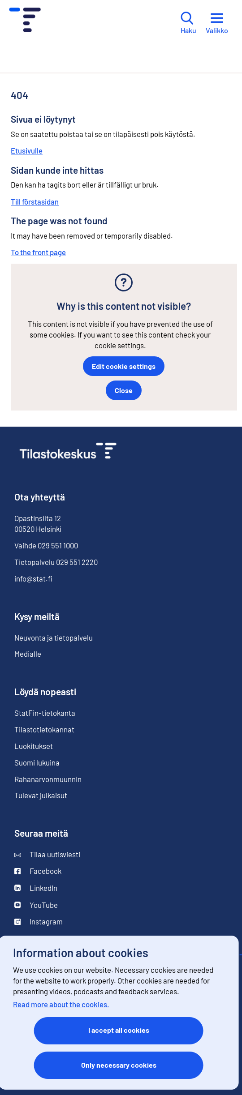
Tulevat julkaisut (40, 795)
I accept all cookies (118, 1030)
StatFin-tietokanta (44, 712)
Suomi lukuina (37, 762)
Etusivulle (27, 150)
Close (124, 390)
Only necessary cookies (118, 1065)
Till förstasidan (35, 201)
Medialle (27, 653)
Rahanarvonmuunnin (48, 778)
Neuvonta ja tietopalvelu (53, 637)
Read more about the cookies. (61, 1004)
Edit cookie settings (124, 366)
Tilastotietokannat (44, 729)
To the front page (38, 252)
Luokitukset (33, 745)
